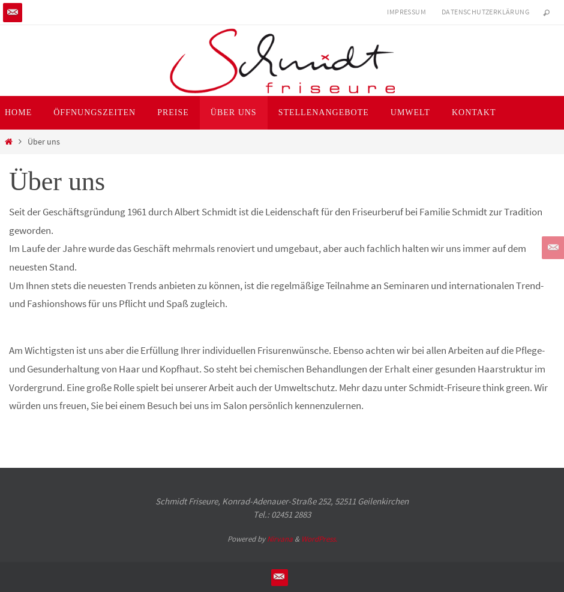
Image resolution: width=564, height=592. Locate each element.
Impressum (406, 11)
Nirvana (280, 539)
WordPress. (319, 539)
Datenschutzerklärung (485, 11)
